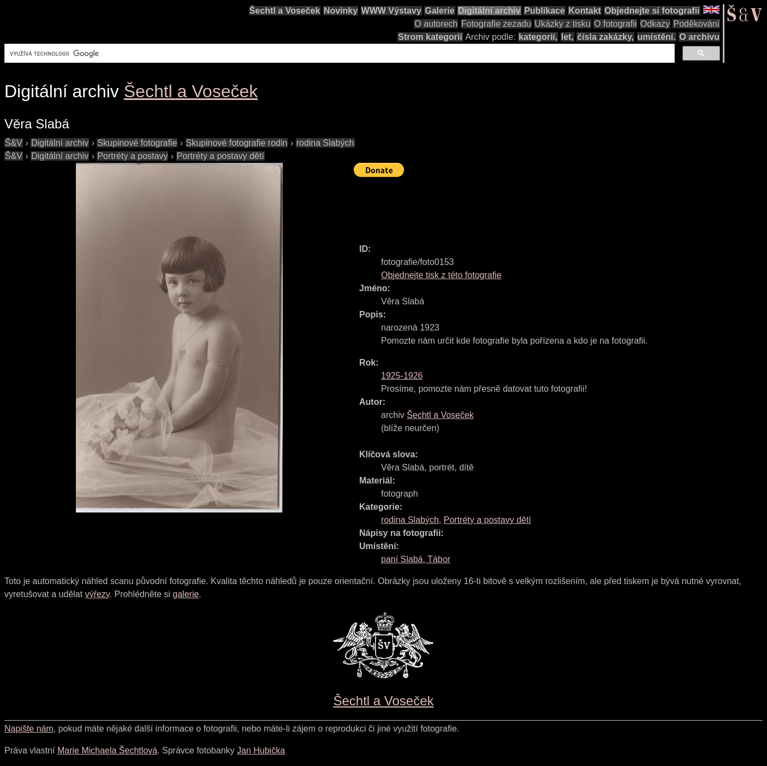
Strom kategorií (430, 37)
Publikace (544, 10)
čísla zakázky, (605, 37)
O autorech (435, 23)
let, (567, 37)
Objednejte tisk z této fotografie (441, 275)
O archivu (699, 37)
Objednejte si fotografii (651, 10)
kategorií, (538, 37)
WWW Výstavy (391, 10)
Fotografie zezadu (496, 23)
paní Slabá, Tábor (415, 559)
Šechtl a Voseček (284, 10)
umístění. (657, 37)
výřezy (97, 594)
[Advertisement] (552, 205)
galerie (186, 594)
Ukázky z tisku (562, 23)
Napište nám (28, 728)
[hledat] (338, 53)
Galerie (439, 10)
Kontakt (584, 10)
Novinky (341, 10)
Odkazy (655, 23)
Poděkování (696, 23)
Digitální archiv (489, 10)
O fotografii (615, 23)
